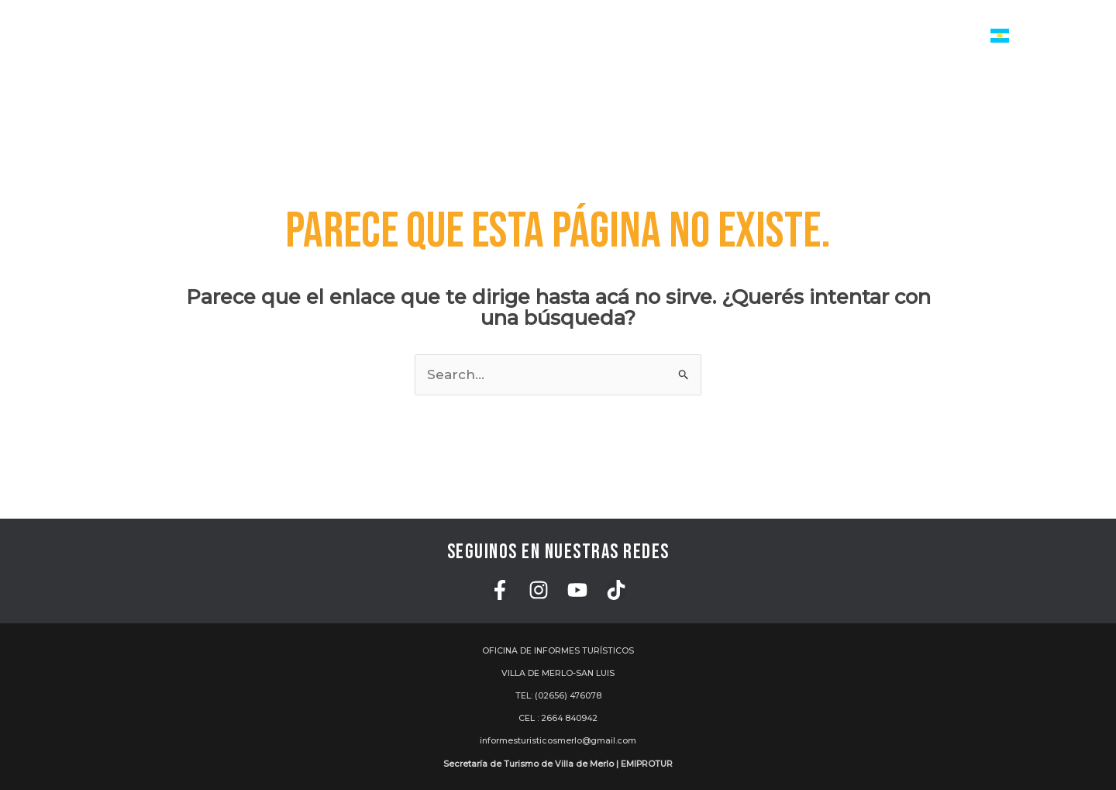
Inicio (398, 36)
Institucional (931, 36)
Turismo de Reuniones (802, 36)
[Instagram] (539, 590)
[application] (498, 36)
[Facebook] (500, 590)
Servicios (474, 36)
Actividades (574, 36)
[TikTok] (616, 590)
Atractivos (679, 36)
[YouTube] (577, 590)
